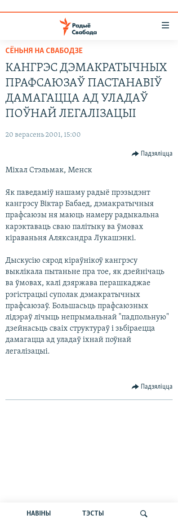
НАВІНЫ (39, 513)
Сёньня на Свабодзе (44, 51)
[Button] (152, 154)
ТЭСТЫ (93, 513)
